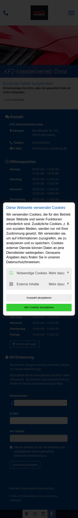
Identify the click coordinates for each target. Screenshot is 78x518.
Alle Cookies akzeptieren (39, 307)
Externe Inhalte (24, 284)
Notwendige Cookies (28, 273)
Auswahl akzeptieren (39, 297)
